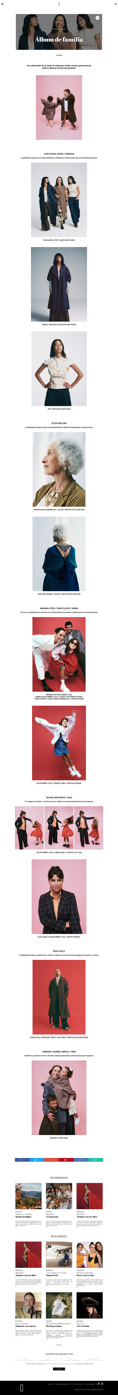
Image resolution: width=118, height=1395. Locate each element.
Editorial (59, 22)
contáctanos (90, 1384)
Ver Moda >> (59, 1345)
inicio (49, 1384)
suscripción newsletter (63, 1384)
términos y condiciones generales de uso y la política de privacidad (60, 1363)
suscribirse (59, 1369)
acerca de (78, 1384)
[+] (16, 1227)
